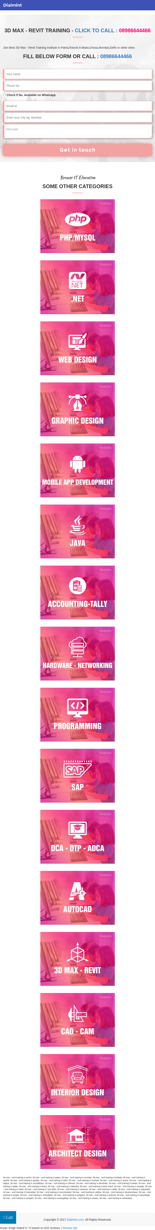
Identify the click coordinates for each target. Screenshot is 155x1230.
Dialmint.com (75, 1219)
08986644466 (116, 56)
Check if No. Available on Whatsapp (31, 95)
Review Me (70, 1228)
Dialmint (12, 5)
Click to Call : (113, 30)
